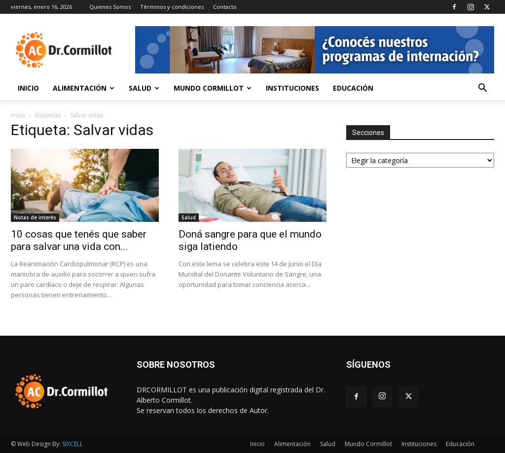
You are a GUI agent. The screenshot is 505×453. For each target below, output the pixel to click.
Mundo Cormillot (213, 88)
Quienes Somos (110, 6)
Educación (353, 88)
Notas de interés (35, 217)
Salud (144, 88)
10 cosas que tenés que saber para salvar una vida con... (78, 240)
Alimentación (83, 88)
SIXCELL (72, 444)
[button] (482, 89)
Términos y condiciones (172, 6)
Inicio (28, 88)
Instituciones (292, 88)
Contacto (225, 6)
